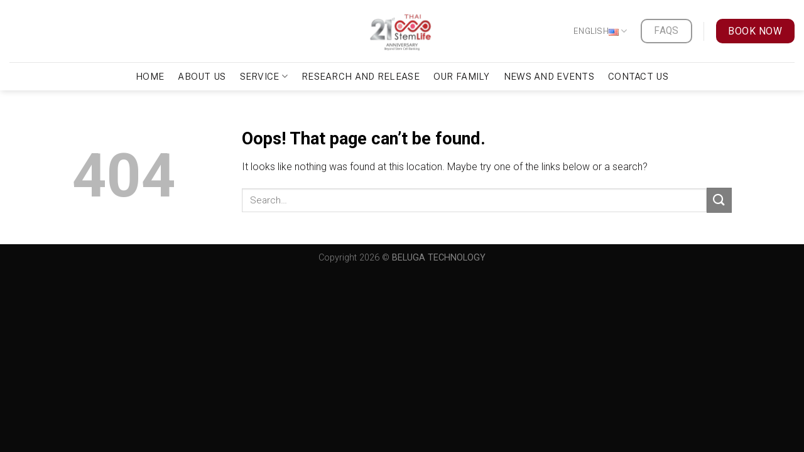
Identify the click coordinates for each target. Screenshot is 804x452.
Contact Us (638, 76)
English (600, 31)
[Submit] (719, 200)
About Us (201, 76)
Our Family (461, 76)
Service (264, 76)
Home (150, 76)
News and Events (549, 76)
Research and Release (361, 76)
